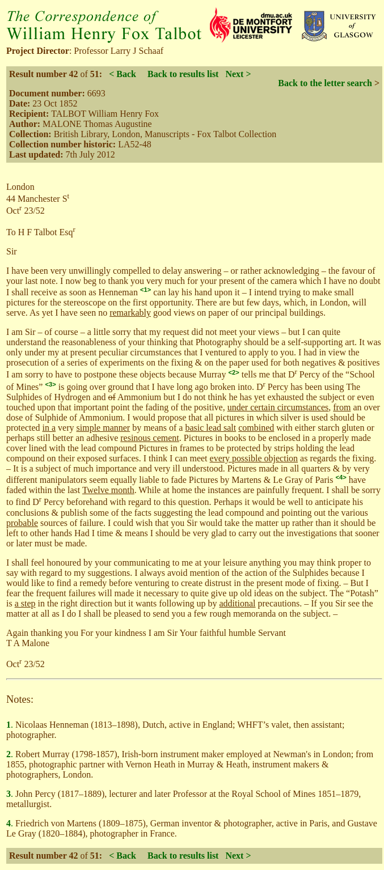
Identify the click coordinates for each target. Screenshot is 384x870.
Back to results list (182, 74)
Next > (238, 74)
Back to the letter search (325, 83)
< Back (122, 74)
